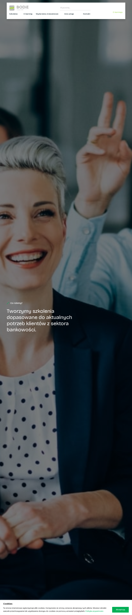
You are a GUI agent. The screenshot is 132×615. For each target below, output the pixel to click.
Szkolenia (13, 14)
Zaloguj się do (116, 11)
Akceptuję (120, 610)
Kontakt (86, 14)
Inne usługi (69, 14)
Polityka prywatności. (94, 611)
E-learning (28, 14)
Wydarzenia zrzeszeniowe (47, 14)
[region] (66, 607)
